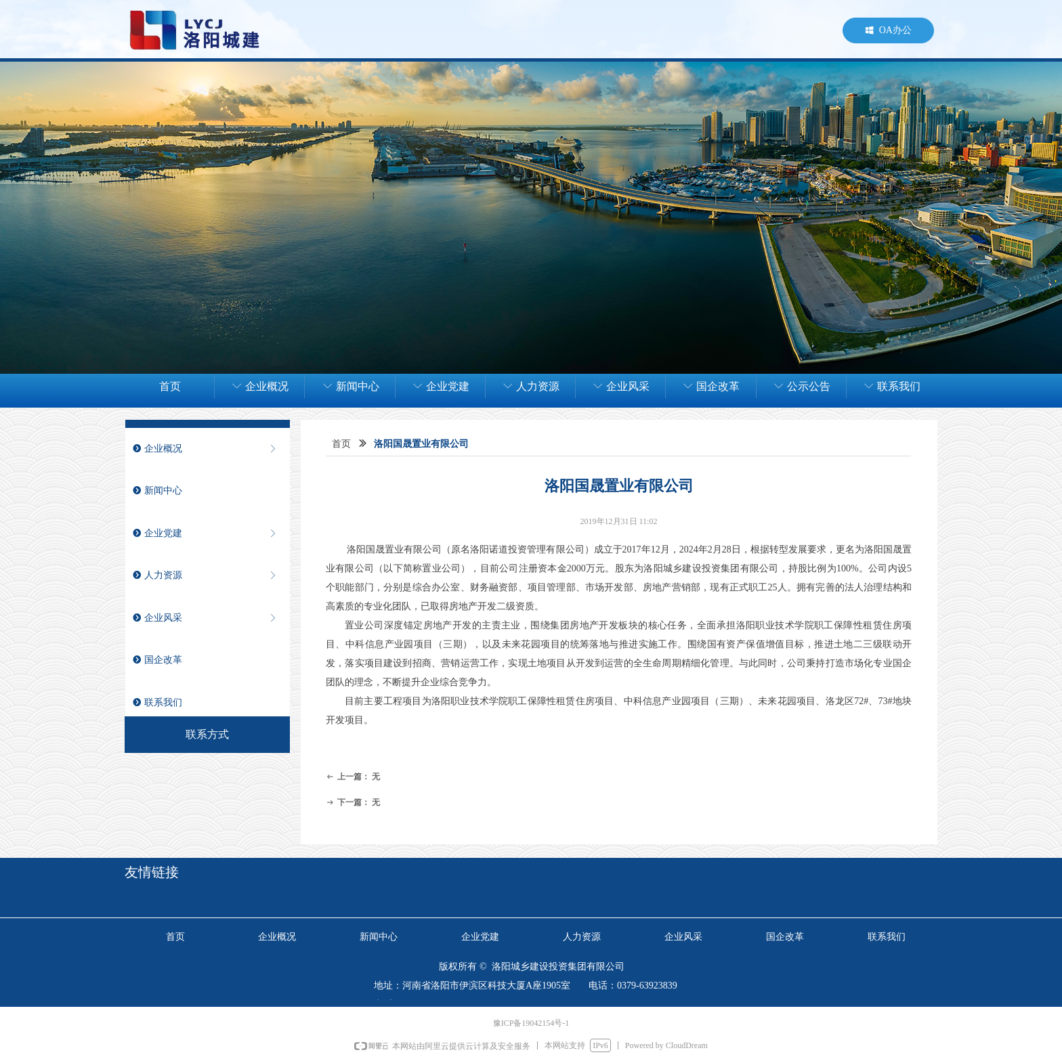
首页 (341, 444)
